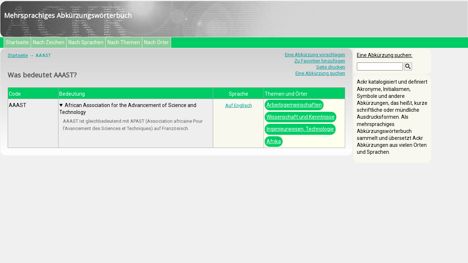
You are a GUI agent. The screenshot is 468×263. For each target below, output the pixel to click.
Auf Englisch (238, 105)
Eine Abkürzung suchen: (384, 55)
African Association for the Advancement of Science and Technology (127, 108)
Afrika (274, 141)
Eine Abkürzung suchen (320, 73)
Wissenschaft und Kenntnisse (301, 117)
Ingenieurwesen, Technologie (300, 129)
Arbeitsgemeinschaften (294, 105)
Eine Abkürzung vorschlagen (315, 54)
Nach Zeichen (48, 42)
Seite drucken (330, 67)
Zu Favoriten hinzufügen (319, 61)
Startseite (17, 42)
